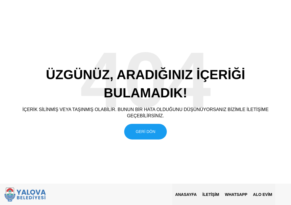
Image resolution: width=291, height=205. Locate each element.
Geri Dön (145, 131)
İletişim (210, 194)
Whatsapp (236, 194)
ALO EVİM (262, 194)
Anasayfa (186, 194)
